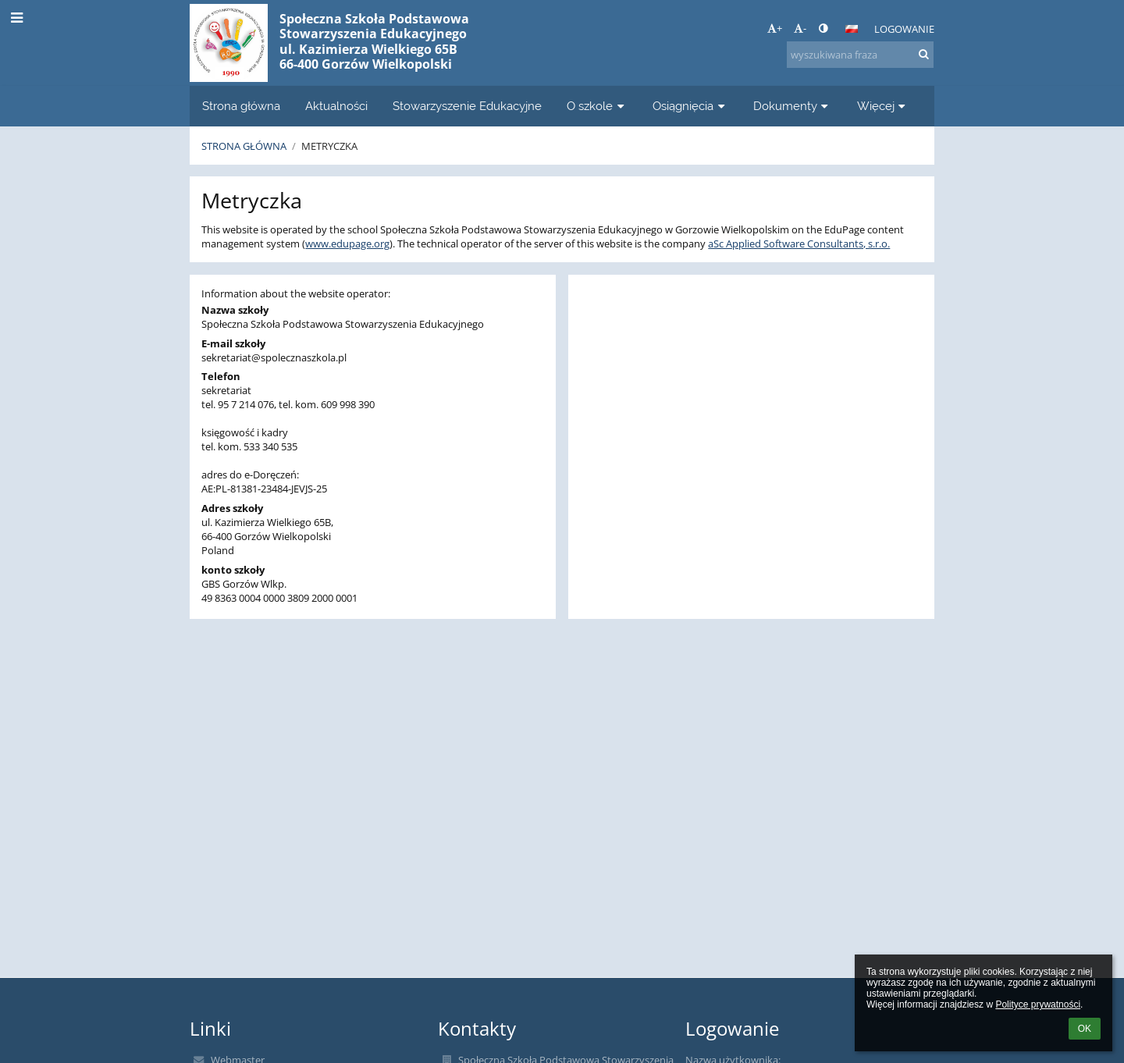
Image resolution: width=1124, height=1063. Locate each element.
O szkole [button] (597, 105)
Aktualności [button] (336, 105)
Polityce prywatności (1037, 1004)
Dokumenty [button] (792, 105)
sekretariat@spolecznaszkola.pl (274, 357)
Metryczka (329, 146)
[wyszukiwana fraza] (860, 55)
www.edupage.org (347, 243)
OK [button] (1084, 1028)
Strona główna (243, 146)
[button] (851, 29)
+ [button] (774, 28)
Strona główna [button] (241, 105)
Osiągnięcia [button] (690, 105)
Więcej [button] (883, 105)
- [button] (800, 28)
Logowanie (904, 29)
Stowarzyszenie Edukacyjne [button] (467, 105)
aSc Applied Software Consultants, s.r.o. (799, 243)
